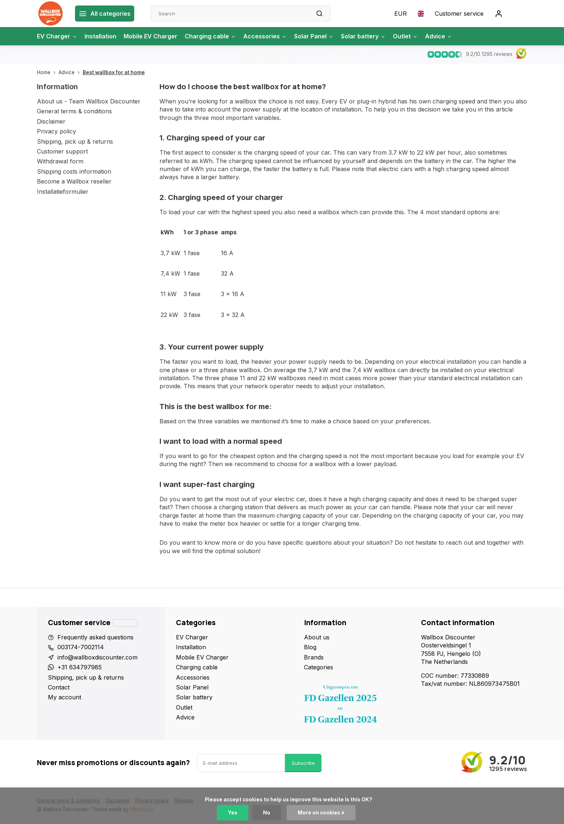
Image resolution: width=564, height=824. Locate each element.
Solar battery (363, 36)
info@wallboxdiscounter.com (97, 657)
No (266, 813)
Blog (310, 647)
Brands (314, 657)
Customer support (62, 151)
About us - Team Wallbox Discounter (88, 101)
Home (48, 72)
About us (317, 637)
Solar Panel (314, 36)
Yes (232, 813)
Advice (438, 36)
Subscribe (303, 763)
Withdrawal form (60, 161)
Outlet (405, 36)
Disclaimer (51, 121)
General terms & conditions (74, 111)
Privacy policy (56, 131)
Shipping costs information (74, 171)
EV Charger (57, 36)
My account (64, 697)
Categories (318, 667)
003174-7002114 (80, 647)
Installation (100, 36)
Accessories (265, 36)
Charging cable (210, 36)
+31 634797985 (79, 667)
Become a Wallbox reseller (74, 181)
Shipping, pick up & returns (75, 141)
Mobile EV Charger (150, 36)
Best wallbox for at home (114, 72)
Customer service (459, 13)
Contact (58, 687)
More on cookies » (321, 813)
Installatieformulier (63, 191)
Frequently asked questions (95, 637)
